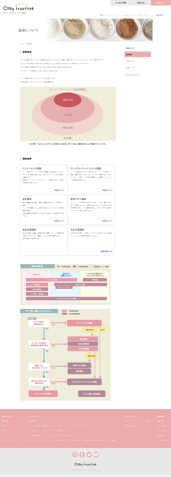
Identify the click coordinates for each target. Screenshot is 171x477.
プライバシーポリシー (10, 436)
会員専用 (160, 436)
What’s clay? (7, 426)
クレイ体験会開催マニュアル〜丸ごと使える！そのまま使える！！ (51, 436)
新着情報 (159, 15)
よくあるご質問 (120, 3)
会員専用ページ (161, 3)
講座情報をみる (107, 252)
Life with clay (163, 431)
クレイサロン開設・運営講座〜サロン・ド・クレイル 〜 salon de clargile (55, 426)
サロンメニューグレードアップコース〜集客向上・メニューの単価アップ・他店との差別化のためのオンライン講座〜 (71, 441)
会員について (130, 67)
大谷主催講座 (31, 422)
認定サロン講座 (130, 426)
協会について (106, 15)
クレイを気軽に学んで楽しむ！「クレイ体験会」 (45, 431)
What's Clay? (130, 61)
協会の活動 (161, 426)
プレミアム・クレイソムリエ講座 (137, 422)
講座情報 (160, 422)
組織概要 (129, 54)
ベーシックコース (124, 15)
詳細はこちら (60, 190)
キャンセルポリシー (9, 441)
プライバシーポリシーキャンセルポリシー (133, 74)
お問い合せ (141, 3)
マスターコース (144, 15)
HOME (22, 44)
